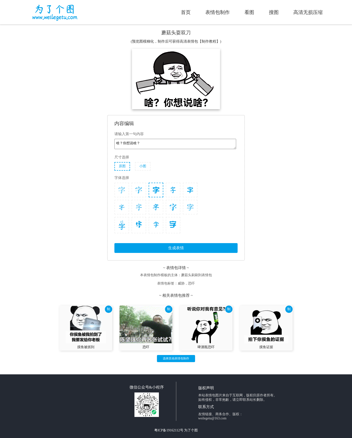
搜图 (274, 12)
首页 (186, 12)
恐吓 (146, 347)
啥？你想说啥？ (175, 144)
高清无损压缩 (308, 12)
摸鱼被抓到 (85, 347)
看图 (249, 12)
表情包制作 (217, 12)
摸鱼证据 (266, 347)
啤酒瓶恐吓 (206, 347)
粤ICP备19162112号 (168, 430)
